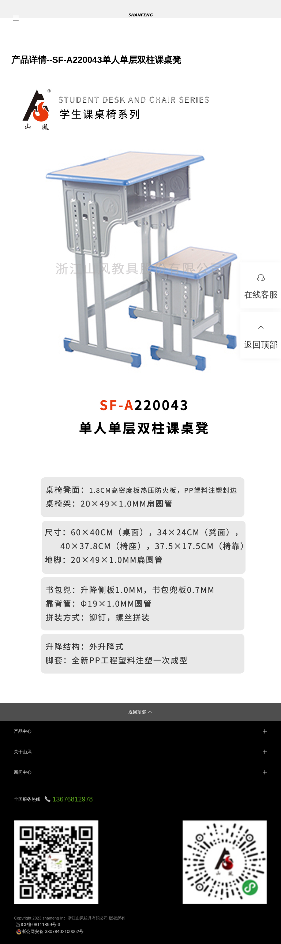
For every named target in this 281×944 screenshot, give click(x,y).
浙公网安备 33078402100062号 (49, 931)
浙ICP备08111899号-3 (38, 924)
